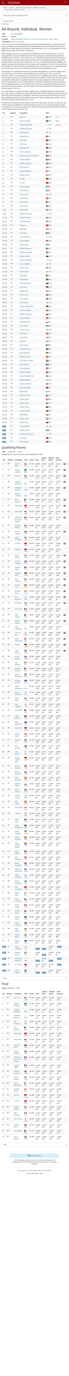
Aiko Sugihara (24, 271)
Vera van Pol (23, 295)
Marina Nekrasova (25, 384)
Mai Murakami (24, 132)
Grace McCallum (24, 221)
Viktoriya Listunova (25, 213)
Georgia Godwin (24, 256)
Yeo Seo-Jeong (24, 329)
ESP (48, 198)
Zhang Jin (22, 225)
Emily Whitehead (24, 283)
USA (49, 117)
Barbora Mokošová (25, 314)
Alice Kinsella (23, 299)
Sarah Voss (23, 287)
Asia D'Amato (23, 244)
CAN (49, 175)
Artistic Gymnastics (39, 7)
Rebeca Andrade (58, 54)
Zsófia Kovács (24, 167)
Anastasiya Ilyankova (26, 434)
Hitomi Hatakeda (24, 264)
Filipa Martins (23, 279)
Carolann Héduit (24, 159)
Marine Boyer (23, 345)
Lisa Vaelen (23, 275)
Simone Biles (6, 44)
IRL (48, 391)
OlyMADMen (31, 1173)
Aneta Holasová (24, 395)
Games (11, 7)
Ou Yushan (23, 438)
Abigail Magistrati (25, 380)
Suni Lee (22, 117)
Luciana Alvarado (25, 310)
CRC (49, 310)
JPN (48, 132)
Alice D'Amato (24, 190)
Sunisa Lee (46, 48)
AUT (48, 368)
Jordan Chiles (23, 268)
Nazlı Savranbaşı (25, 387)
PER (48, 399)
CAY (48, 422)
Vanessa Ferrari (24, 430)
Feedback (48, 1170)
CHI (48, 403)
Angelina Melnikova (14, 58)
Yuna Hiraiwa (23, 302)
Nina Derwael (23, 136)
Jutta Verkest (23, 202)
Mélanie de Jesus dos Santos (29, 156)
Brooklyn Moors (24, 175)
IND (48, 418)
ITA (48, 186)
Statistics (24, 1170)
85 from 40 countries (17, 42)
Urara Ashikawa (24, 426)
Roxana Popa (23, 198)
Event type (5, 24)
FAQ (43, 1170)
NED (49, 206)
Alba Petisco (23, 333)
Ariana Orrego (24, 399)
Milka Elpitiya (23, 415)
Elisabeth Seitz (24, 148)
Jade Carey (36, 62)
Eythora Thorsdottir (25, 252)
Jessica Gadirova (25, 152)
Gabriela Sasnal (24, 322)
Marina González (25, 357)
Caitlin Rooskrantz (25, 349)
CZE (48, 395)
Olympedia (14, 2)
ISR (48, 341)
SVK (48, 314)
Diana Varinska (24, 353)
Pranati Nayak (24, 418)
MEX (49, 326)
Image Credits (37, 1170)
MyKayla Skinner (24, 217)
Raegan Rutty (23, 422)
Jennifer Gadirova (25, 163)
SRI (48, 415)
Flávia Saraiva (24, 442)
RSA (48, 349)
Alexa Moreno (23, 326)
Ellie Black (22, 229)
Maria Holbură (24, 364)
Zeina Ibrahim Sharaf (26, 360)
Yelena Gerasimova (25, 260)
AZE (48, 384)
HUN (49, 167)
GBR (49, 152)
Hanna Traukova (24, 411)
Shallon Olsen (24, 291)
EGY (49, 360)
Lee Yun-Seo (23, 194)
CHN (49, 140)
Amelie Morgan (24, 241)
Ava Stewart (23, 337)
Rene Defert (34, 1160)
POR (49, 279)
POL (48, 322)
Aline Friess (23, 233)
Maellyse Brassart (25, 248)
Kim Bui (21, 179)
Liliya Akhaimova (24, 237)
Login (19, 1170)
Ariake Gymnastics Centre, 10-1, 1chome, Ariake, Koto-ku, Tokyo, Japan (34, 39)
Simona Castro (24, 403)
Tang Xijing (23, 140)
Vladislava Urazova (30, 58)
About (30, 1170)
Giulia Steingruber (25, 171)
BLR (48, 411)
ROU (49, 364)
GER (49, 148)
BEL (48, 136)
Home (5, 7)
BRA (48, 121)
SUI (48, 171)
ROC (49, 125)
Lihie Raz (22, 341)
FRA (48, 156)
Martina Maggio (24, 186)
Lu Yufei (22, 183)
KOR (49, 194)
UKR (49, 353)
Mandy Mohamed (25, 372)
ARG (49, 380)
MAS (49, 376)
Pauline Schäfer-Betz (26, 306)
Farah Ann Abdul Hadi (26, 376)
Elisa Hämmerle (24, 368)
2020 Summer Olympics (23, 7)
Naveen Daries (24, 407)
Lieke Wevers (23, 206)
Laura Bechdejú (24, 318)
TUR (48, 387)
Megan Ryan (23, 391)
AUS (49, 256)
